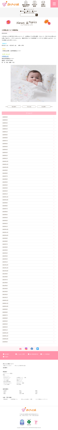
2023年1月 (5, 226)
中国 (36, 392)
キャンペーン (6, 376)
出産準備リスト (14, 399)
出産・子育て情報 (7, 397)
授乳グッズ (19, 380)
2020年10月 (5, 306)
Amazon (24, 11)
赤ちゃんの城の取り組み (20, 365)
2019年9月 (5, 341)
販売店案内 (5, 389)
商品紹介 (5, 371)
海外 (36, 393)
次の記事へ (44, 106)
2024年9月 (5, 170)
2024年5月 (5, 182)
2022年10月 (5, 235)
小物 (25, 377)
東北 (20, 390)
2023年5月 (5, 214)
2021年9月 (5, 273)
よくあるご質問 (21, 354)
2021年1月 (5, 297)
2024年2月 (5, 191)
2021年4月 (5, 288)
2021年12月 (5, 265)
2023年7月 (5, 208)
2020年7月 (5, 315)
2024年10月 (5, 167)
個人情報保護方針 (34, 354)
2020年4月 (5, 321)
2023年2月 (5, 223)
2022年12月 (5, 229)
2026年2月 (5, 128)
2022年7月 (5, 244)
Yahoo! (35, 11)
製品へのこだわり (7, 365)
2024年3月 (5, 188)
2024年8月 (5, 173)
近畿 (20, 392)
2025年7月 (5, 140)
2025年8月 (5, 137)
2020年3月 (5, 324)
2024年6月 (5, 179)
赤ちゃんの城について (8, 363)
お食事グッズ (20, 377)
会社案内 (7, 354)
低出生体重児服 (6, 381)
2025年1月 (5, 158)
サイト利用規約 (46, 354)
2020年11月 (5, 303)
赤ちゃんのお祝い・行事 (26, 399)
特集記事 (5, 399)
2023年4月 (5, 217)
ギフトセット (20, 381)
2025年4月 (5, 149)
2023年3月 (5, 220)
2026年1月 (5, 131)
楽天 (29, 11)
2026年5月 (5, 120)
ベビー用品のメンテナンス (41, 399)
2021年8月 (5, 276)
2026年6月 (5, 117)
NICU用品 (19, 384)
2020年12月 (5, 300)
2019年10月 (5, 338)
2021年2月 (5, 294)
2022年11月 (5, 232)
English (6, 356)
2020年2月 (5, 327)
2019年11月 (5, 335)
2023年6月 (5, 211)
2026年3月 (5, 125)
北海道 (4, 390)
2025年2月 (5, 155)
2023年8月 (5, 205)
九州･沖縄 (21, 393)
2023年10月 (5, 199)
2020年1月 (5, 330)
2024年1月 (5, 194)
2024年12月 (5, 161)
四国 (4, 393)
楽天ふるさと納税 (30, 12)
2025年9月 (5, 134)
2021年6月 (5, 282)
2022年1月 (5, 262)
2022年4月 (5, 253)
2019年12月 (5, 333)
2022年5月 (5, 250)
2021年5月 (5, 285)
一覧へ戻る (29, 106)
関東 (36, 390)
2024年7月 (5, 176)
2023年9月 (5, 202)
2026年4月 (5, 123)
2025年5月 (5, 146)
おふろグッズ (20, 378)
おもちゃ (19, 383)
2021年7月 (5, 279)
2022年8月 (5, 241)
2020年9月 (5, 309)
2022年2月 (5, 259)
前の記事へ (14, 106)
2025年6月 (5, 143)
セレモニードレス (7, 383)
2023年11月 (5, 196)
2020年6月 (5, 318)
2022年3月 (5, 256)
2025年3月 (5, 152)
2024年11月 (5, 164)
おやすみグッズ (6, 377)
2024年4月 (5, 185)
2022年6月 (5, 247)
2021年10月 (5, 270)
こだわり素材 (6, 384)
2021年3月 (5, 291)
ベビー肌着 (5, 380)
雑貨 (23, 383)
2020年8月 (5, 312)
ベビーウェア (6, 378)
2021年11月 (5, 267)
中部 (4, 392)
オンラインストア (30, 9)
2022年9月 (5, 238)
